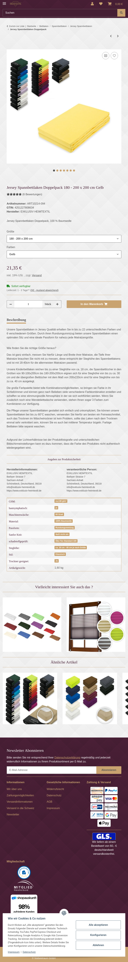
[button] (92, 4)
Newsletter (13, 814)
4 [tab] (64, 171)
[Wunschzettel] (100, 4)
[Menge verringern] (10, 304)
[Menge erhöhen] (57, 304)
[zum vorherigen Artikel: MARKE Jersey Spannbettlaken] (110, 36)
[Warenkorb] (115, 4)
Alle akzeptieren (98, 924)
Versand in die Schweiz (20, 808)
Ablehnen (98, 945)
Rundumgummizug (65, 527)
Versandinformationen (20, 801)
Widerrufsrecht (55, 789)
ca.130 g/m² (61, 501)
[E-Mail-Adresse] (51, 770)
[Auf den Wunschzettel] (114, 55)
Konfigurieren (98, 935)
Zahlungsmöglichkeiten (20, 795)
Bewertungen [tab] (40, 320)
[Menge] (28, 304)
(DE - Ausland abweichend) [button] (44, 290)
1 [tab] (54, 171)
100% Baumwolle (64, 521)
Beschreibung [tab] (16, 320)
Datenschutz (29, 952)
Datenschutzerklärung (67, 757)
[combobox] (64, 239)
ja (56, 508)
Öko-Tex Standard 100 (66, 541)
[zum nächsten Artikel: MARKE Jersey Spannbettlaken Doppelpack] (117, 36)
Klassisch (60, 554)
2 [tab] (57, 171)
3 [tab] (61, 171)
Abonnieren (109, 770)
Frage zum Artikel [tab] (69, 320)
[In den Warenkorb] (9, 47)
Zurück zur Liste (16, 26)
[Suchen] (60, 13)
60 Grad (59, 514)
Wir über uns (14, 789)
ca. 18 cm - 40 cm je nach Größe (71, 547)
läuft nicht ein (62, 534)
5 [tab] (67, 171)
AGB (49, 801)
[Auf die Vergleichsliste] (105, 55)
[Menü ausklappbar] (4, 2)
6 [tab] (71, 171)
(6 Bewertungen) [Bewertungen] (24, 194)
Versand (37, 275)
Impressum (14, 952)
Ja (57, 561)
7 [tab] (74, 171)
